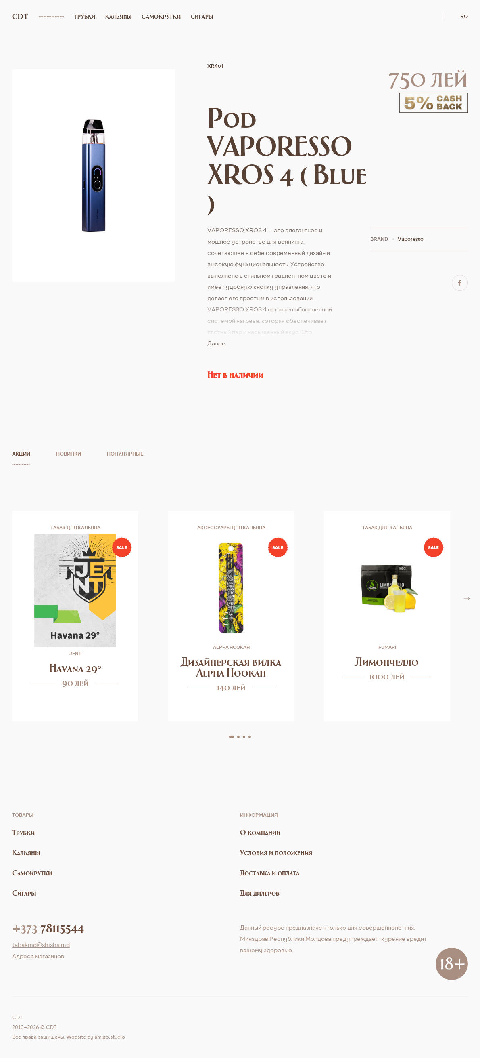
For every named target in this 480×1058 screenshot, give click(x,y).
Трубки (85, 16)
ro (464, 16)
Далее (216, 343)
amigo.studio (109, 1037)
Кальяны (118, 16)
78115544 (48, 927)
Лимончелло (387, 661)
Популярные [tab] (125, 454)
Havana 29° (75, 668)
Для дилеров (260, 893)
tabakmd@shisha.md (41, 944)
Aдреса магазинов (38, 956)
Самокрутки (161, 16)
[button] (231, 737)
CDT (20, 17)
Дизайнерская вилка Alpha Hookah (231, 667)
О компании (260, 832)
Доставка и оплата (269, 873)
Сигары (202, 16)
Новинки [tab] (68, 454)
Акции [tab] (21, 454)
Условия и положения (276, 852)
